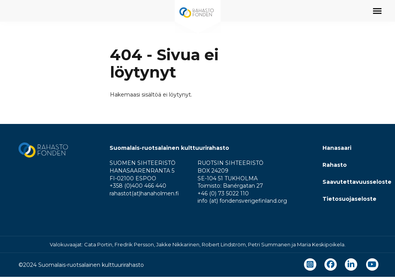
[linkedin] (351, 264)
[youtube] (372, 264)
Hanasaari (336, 147)
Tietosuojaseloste (349, 198)
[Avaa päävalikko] (377, 11)
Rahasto (334, 164)
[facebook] (330, 264)
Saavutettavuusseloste (357, 181)
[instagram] (310, 264)
